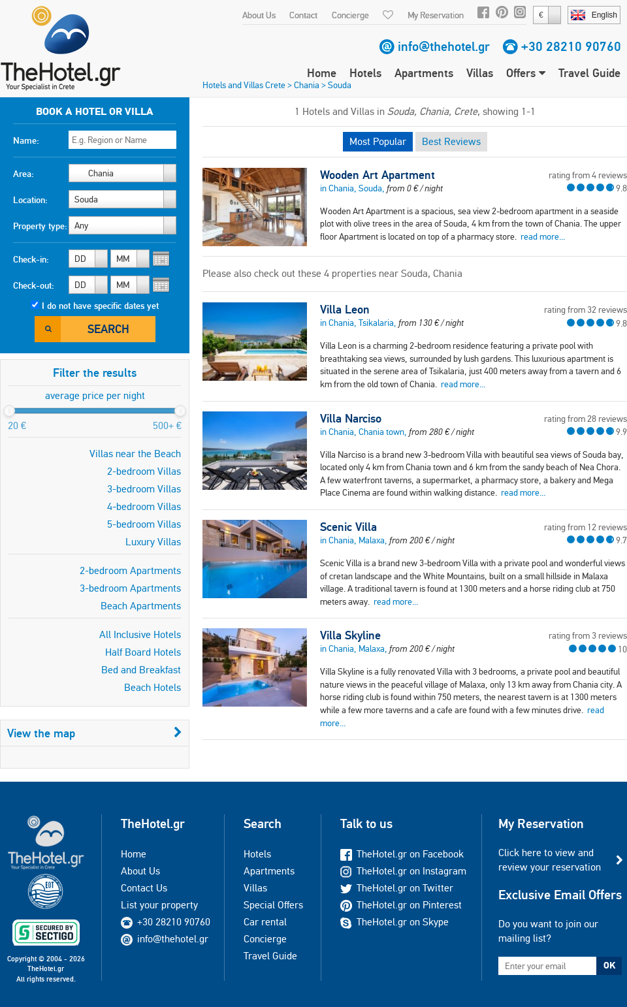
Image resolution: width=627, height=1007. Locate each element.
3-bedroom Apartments (130, 588)
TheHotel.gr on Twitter (396, 888)
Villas (479, 72)
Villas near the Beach (135, 453)
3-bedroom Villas (144, 489)
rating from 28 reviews (585, 418)
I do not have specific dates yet (100, 306)
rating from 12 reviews (585, 527)
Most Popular (377, 141)
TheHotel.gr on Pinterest (401, 905)
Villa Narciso (350, 418)
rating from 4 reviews (588, 175)
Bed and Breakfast (141, 669)
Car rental (265, 922)
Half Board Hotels (143, 652)
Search (108, 328)
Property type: (40, 226)
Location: (30, 200)
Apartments (423, 72)
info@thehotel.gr (444, 46)
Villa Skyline (350, 635)
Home (321, 72)
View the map (94, 733)
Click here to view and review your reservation (549, 859)
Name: (26, 140)
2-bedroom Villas (144, 471)
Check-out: (33, 285)
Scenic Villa (348, 527)
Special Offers (273, 905)
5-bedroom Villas (144, 524)
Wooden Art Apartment (377, 175)
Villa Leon (345, 309)
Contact (303, 15)
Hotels (365, 72)
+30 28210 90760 (571, 46)
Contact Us (144, 888)
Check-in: (31, 259)
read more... (543, 236)
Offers (525, 72)
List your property (159, 905)
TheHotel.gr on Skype (394, 922)
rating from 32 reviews (585, 309)
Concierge (350, 15)
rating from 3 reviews (588, 635)
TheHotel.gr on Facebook (402, 854)
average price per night (95, 395)
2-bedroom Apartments (130, 570)
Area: (23, 174)
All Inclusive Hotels (140, 634)
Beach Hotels (152, 687)
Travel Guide (589, 72)
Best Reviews (451, 141)
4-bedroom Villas (144, 506)
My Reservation (436, 15)
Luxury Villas (153, 541)
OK (609, 965)
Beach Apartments (141, 605)
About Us (259, 15)
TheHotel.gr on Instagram (403, 871)
